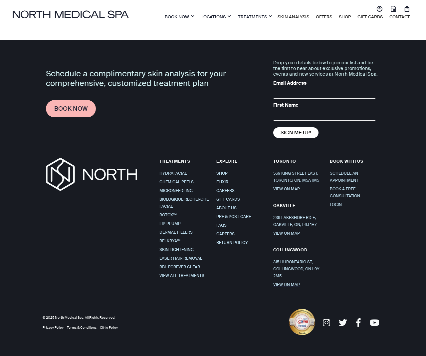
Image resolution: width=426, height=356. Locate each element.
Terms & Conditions (82, 327)
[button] (178, 16)
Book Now (71, 109)
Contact (399, 17)
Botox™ (168, 215)
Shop (222, 173)
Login (336, 204)
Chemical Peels (176, 182)
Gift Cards (370, 17)
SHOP (345, 17)
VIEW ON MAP (286, 189)
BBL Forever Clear (179, 267)
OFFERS (324, 17)
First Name (286, 105)
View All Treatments (181, 275)
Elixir (222, 182)
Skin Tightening (176, 249)
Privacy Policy (53, 327)
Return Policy (232, 242)
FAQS (221, 225)
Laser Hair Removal (180, 258)
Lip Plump (170, 223)
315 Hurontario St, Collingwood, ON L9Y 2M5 (296, 269)
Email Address (290, 83)
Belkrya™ (169, 241)
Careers (225, 190)
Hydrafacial (173, 173)
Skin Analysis (293, 17)
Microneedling (176, 190)
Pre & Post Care (233, 216)
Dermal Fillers (176, 232)
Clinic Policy (109, 327)
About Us (226, 208)
